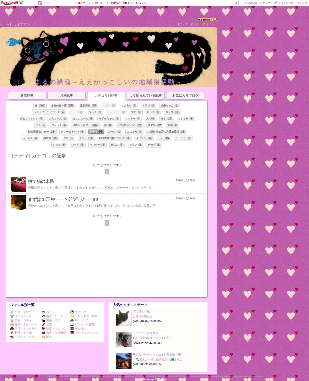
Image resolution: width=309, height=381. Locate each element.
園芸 (47, 336)
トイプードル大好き (145, 333)
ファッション (21, 316)
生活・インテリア (23, 328)
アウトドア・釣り (83, 316)
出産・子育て (21, 312)
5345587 (205, 19)
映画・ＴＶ (51, 320)
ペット (47, 3)
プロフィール (28, 24)
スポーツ (78, 312)
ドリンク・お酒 (22, 336)
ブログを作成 (286, 3)
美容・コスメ (21, 320)
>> (257, 3)
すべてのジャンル (83, 332)
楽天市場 (302, 3)
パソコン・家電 (82, 324)
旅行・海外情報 (54, 332)
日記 (14, 24)
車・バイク (79, 320)
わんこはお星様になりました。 (152, 338)
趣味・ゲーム (52, 316)
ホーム (5, 24)
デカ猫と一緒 (141, 311)
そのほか (78, 328)
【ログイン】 (208, 24)
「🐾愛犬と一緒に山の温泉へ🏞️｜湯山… (159, 359)
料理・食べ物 (21, 332)
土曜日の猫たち (143, 316)
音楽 (47, 324)
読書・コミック (54, 328)
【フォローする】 (188, 24)
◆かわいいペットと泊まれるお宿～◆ (157, 354)
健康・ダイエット (23, 324)
